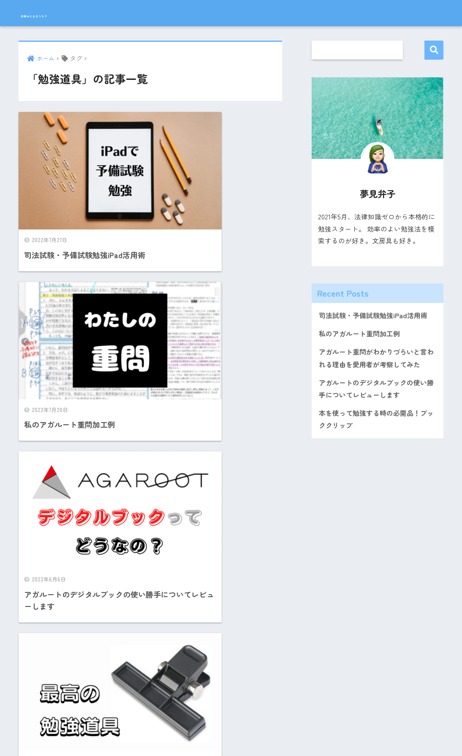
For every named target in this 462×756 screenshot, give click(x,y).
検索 (433, 50)
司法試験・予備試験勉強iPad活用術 (376, 316)
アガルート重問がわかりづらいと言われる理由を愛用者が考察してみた (376, 359)
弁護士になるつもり (66, 13)
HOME (231, 722)
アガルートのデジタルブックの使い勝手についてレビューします (376, 392)
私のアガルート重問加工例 (362, 335)
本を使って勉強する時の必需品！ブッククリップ (376, 423)
